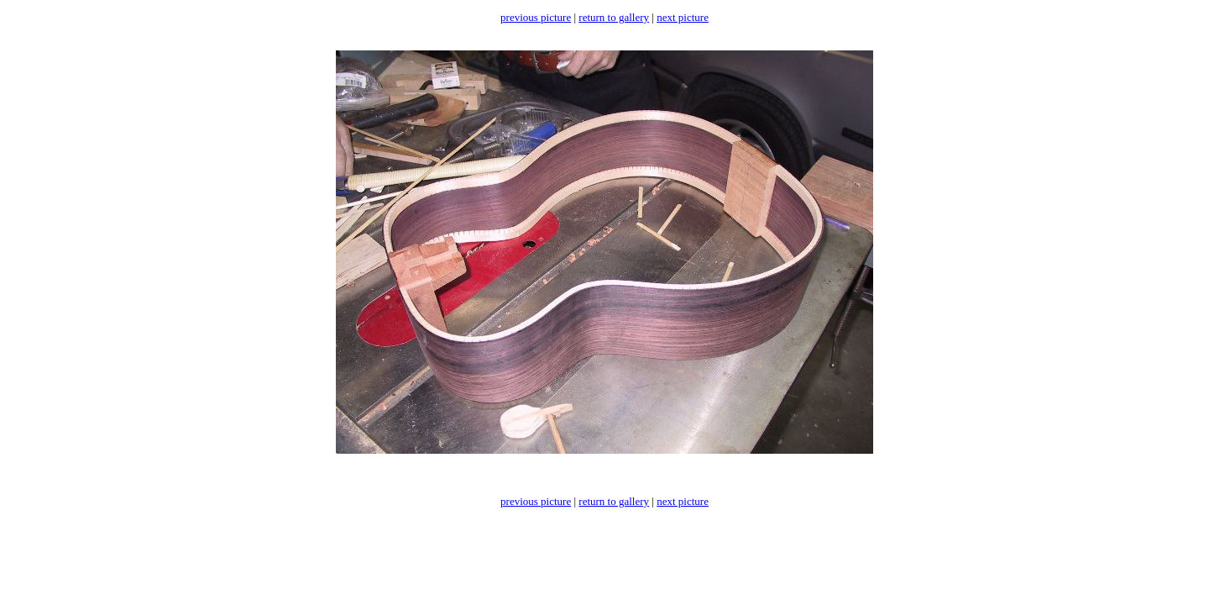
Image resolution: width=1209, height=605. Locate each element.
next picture (683, 17)
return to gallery (613, 17)
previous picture (535, 17)
